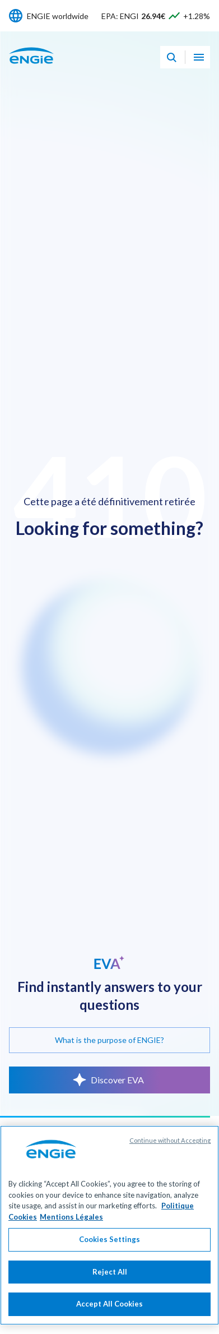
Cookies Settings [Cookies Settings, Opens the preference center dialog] (109, 1246)
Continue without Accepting (170, 1147)
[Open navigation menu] (199, 57)
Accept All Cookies (109, 1311)
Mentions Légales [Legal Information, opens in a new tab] (71, 1223)
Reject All (109, 1279)
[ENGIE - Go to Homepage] (31, 67)
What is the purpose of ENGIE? (109, 1040)
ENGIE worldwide (57, 16)
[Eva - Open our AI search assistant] (171, 57)
